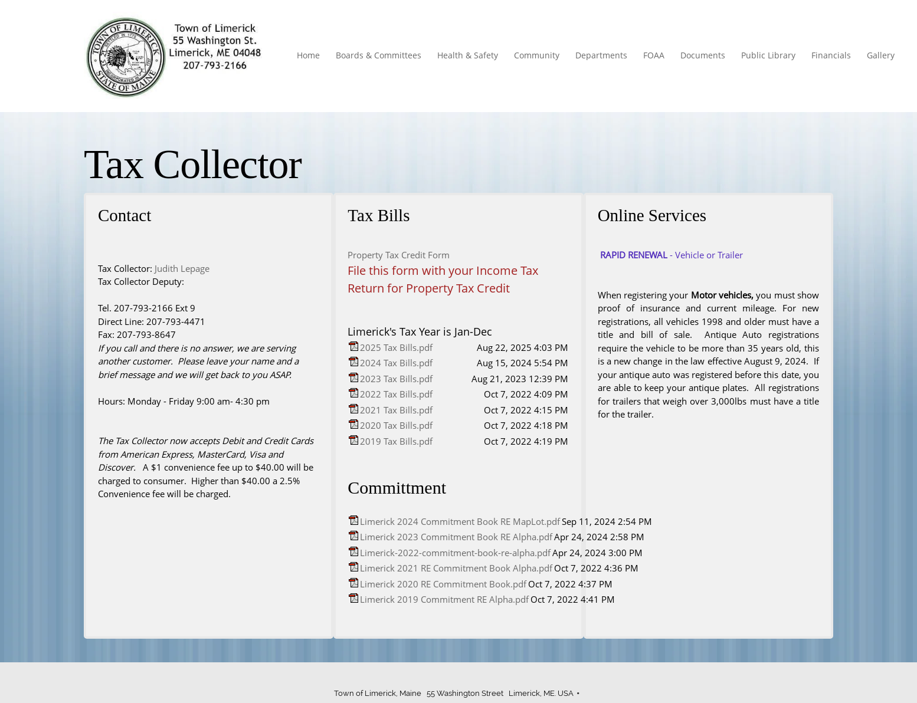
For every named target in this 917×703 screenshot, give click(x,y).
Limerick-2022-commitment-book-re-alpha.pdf (455, 553)
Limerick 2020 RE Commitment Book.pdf (443, 584)
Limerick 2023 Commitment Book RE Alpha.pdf (456, 537)
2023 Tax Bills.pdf (396, 379)
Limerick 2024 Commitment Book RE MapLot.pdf (460, 521)
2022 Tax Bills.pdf (396, 394)
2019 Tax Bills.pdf (396, 441)
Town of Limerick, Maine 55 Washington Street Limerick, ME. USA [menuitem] (454, 693)
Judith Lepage (182, 268)
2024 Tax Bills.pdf (396, 363)
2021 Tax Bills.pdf (396, 410)
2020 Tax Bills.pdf (396, 425)
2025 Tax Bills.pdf (396, 347)
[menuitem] (309, 56)
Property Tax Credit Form (399, 255)
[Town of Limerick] (175, 56)
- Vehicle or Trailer (671, 255)
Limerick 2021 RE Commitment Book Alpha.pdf (456, 568)
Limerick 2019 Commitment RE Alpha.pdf (444, 599)
